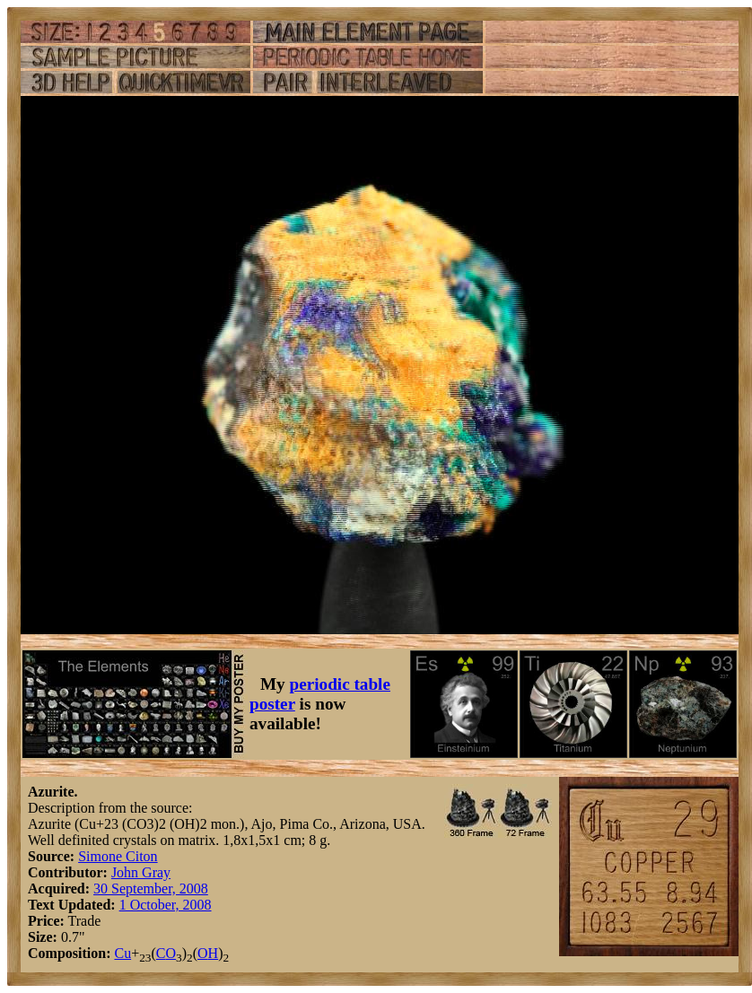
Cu (122, 953)
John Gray (141, 872)
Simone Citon (117, 856)
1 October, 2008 (165, 904)
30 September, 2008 (150, 888)
